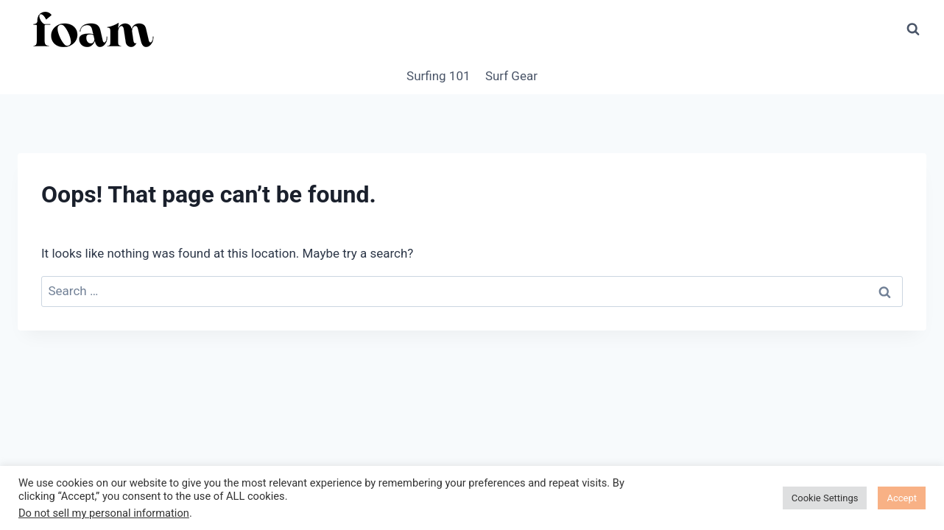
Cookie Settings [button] (825, 498)
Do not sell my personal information (103, 513)
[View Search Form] (913, 29)
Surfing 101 (438, 75)
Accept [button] (902, 498)
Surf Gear (511, 75)
